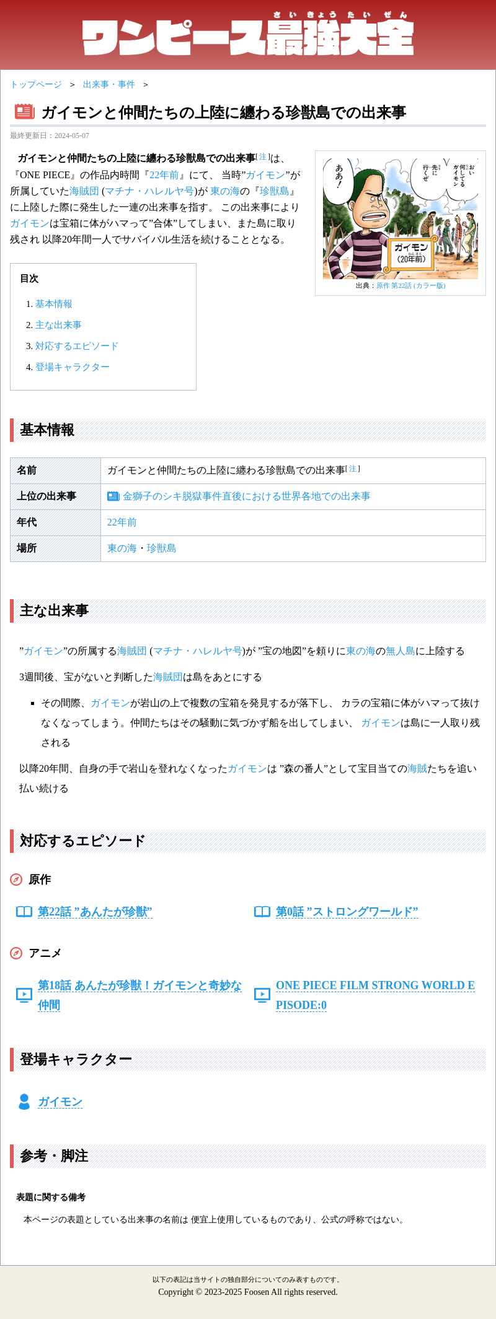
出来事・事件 (109, 84)
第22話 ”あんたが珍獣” (95, 912)
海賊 (417, 768)
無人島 (400, 651)
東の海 (225, 191)
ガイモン (265, 175)
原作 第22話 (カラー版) (411, 285)
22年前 (164, 175)
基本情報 (54, 304)
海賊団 (84, 191)
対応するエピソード (77, 346)
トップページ (36, 84)
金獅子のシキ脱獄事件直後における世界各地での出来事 (247, 496)
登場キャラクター (72, 367)
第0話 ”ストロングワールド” (347, 912)
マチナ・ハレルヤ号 (149, 191)
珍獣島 (275, 191)
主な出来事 (58, 325)
